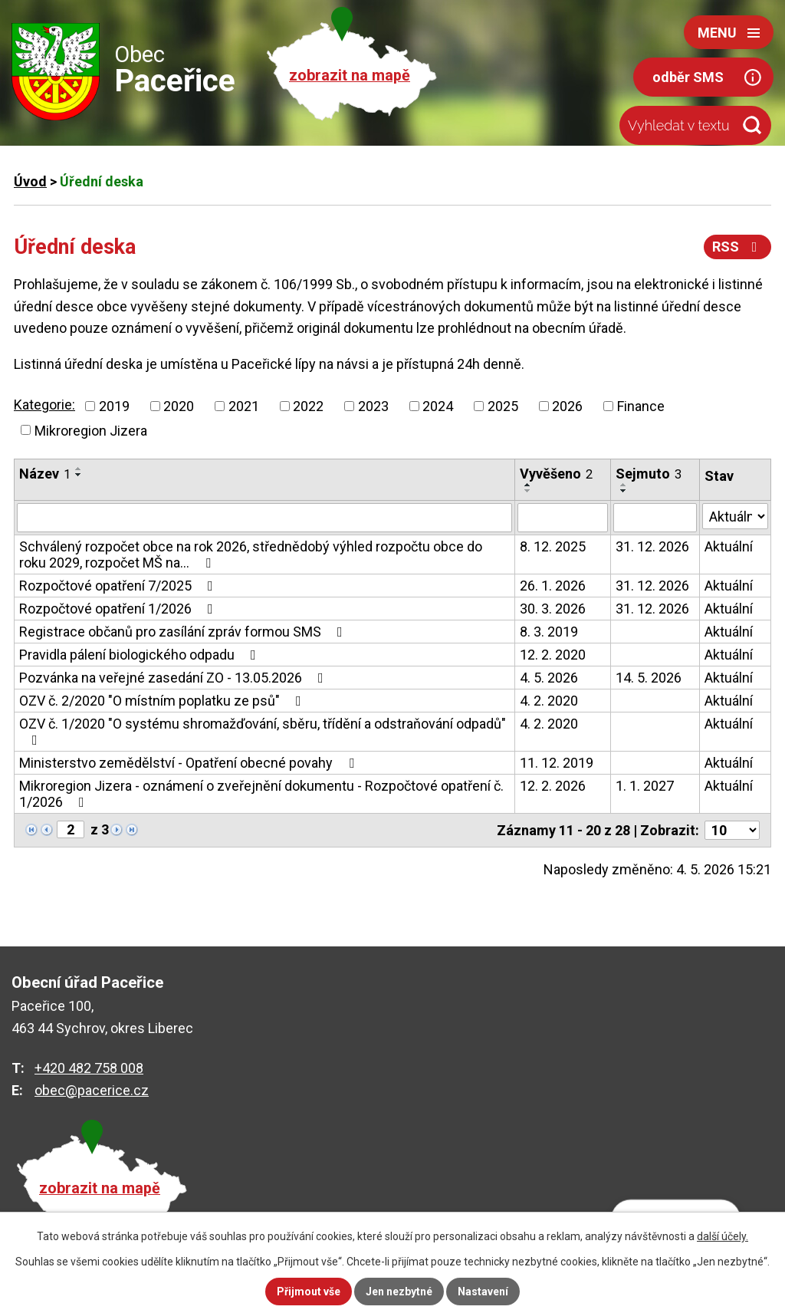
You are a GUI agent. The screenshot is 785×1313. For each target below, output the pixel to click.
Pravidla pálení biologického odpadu (140, 655)
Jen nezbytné (399, 1291)
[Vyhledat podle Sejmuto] (655, 517)
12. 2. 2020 (553, 655)
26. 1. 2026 (553, 586)
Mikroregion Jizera (90, 430)
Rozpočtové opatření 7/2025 (119, 586)
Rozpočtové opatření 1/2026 (119, 609)
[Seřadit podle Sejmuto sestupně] (624, 491)
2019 (114, 406)
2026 (567, 406)
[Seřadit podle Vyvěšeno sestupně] (528, 491)
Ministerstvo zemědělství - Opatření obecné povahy (189, 763)
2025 (503, 406)
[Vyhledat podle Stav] (735, 516)
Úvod (30, 181)
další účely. (722, 1236)
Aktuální (729, 546)
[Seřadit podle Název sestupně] (79, 475)
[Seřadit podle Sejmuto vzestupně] (624, 485)
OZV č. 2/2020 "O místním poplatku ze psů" (163, 701)
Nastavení (483, 1291)
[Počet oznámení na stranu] (732, 830)
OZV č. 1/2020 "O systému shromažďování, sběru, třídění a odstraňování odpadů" (262, 731)
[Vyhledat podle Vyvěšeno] (562, 517)
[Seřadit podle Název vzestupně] (79, 469)
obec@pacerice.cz (91, 1090)
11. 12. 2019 (556, 763)
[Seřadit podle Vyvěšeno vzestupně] (528, 485)
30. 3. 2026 (553, 609)
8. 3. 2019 (549, 632)
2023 (373, 406)
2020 (178, 406)
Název (45, 474)
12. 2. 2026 (553, 786)
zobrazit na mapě (349, 75)
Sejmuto (649, 474)
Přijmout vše (308, 1291)
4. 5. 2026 (549, 678)
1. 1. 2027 (645, 786)
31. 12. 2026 (652, 546)
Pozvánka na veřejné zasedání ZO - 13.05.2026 (174, 678)
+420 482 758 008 (88, 1068)
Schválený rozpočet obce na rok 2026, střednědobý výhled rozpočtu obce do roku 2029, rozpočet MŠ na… (250, 554)
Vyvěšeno (556, 474)
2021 (243, 406)
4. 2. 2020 (549, 701)
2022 (308, 406)
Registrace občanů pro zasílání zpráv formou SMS (184, 632)
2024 (437, 406)
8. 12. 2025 (553, 546)
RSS (738, 247)
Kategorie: (44, 405)
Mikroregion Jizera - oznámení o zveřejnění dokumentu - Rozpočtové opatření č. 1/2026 (261, 794)
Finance (641, 406)
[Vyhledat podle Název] (264, 517)
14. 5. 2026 (649, 678)
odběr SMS (688, 77)
